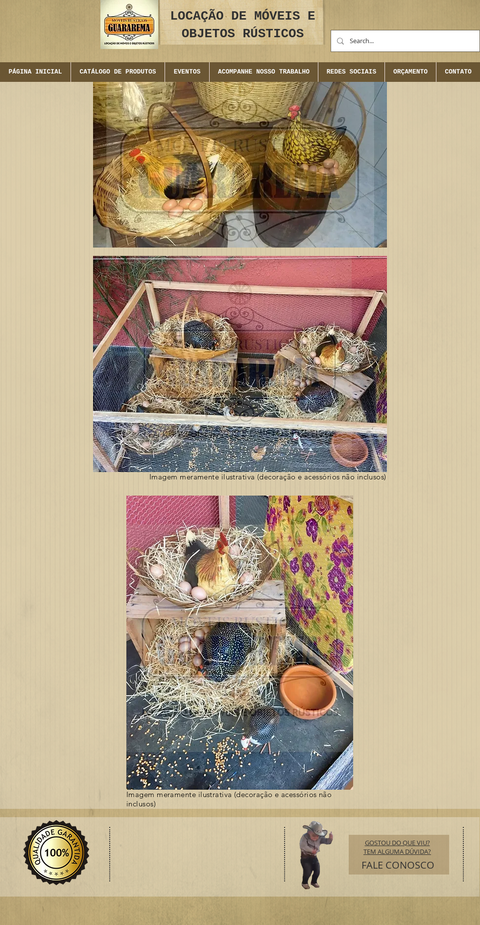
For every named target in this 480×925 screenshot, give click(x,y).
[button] (187, 72)
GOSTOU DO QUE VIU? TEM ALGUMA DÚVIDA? (397, 847)
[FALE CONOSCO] (398, 865)
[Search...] (404, 40)
